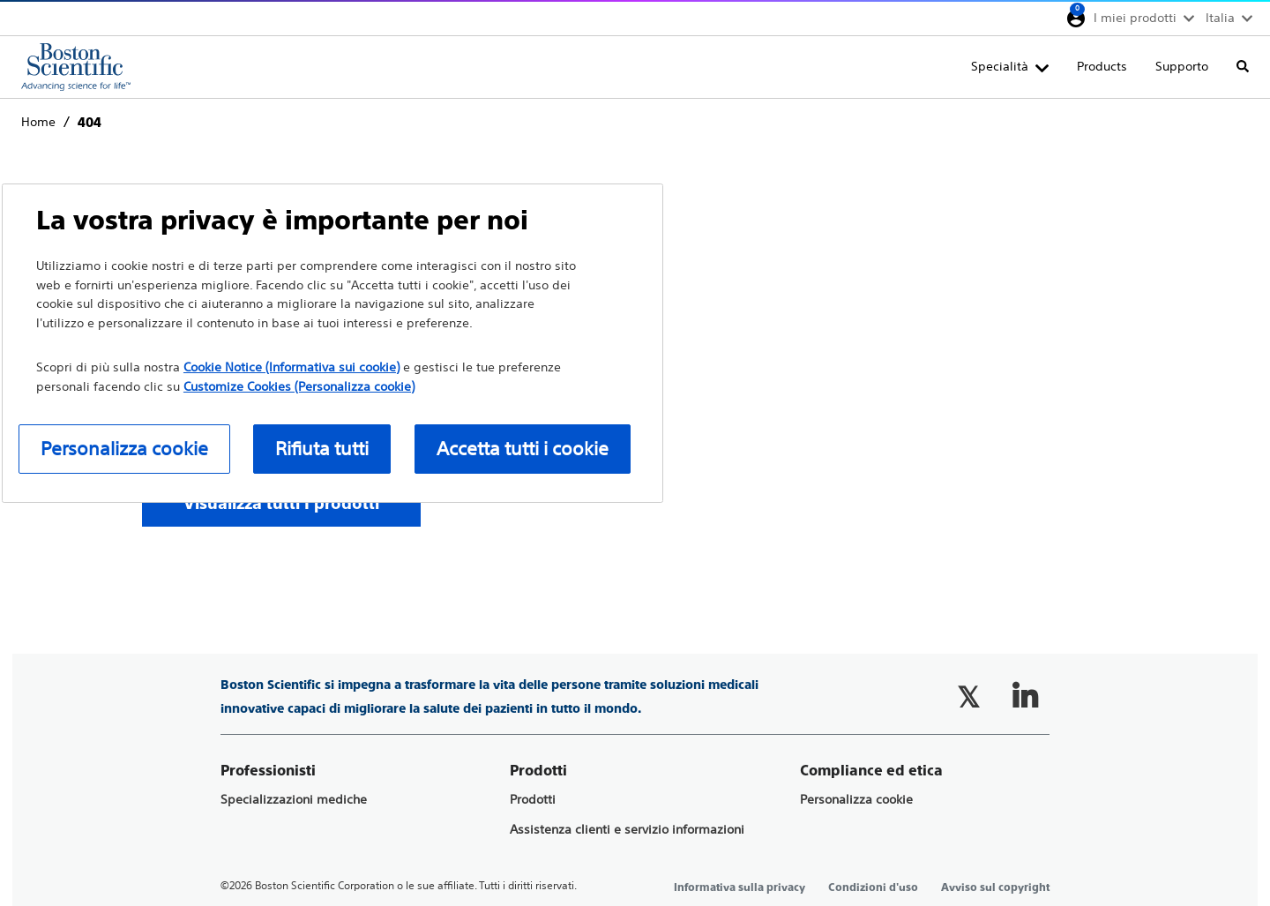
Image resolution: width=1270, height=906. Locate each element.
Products (1102, 66)
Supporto (1181, 66)
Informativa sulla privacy (739, 887)
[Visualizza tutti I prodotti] (281, 503)
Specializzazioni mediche (293, 799)
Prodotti (533, 799)
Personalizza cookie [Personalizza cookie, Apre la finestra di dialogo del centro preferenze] (124, 449)
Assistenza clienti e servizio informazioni (627, 829)
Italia (1220, 18)
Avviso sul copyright (995, 887)
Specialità (999, 66)
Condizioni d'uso (873, 887)
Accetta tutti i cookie (523, 449)
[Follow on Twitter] (968, 697)
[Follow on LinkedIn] (1025, 697)
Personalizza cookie (856, 799)
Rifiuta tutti (322, 449)
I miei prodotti (1135, 18)
